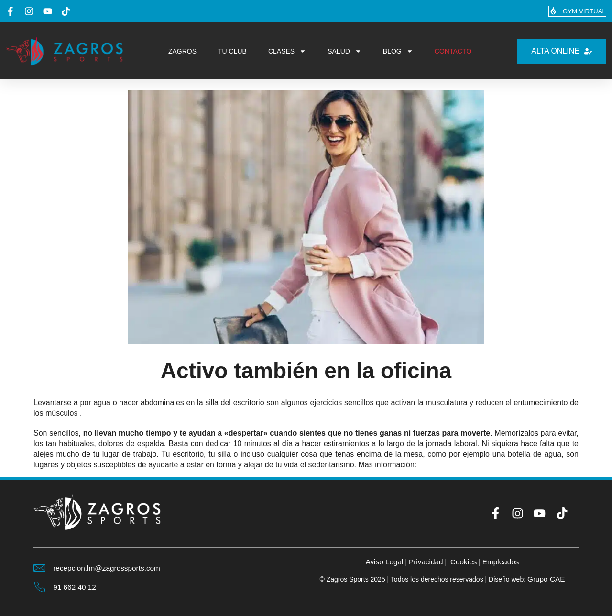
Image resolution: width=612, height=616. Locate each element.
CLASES (287, 52)
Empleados (503, 561)
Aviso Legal (382, 561)
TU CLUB (232, 51)
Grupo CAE (546, 579)
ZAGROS (182, 51)
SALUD (344, 52)
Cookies (464, 561)
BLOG (398, 52)
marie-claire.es (444, 465)
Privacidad (425, 561)
